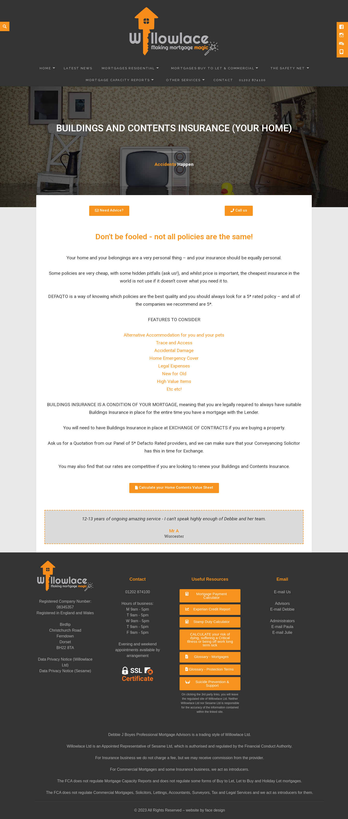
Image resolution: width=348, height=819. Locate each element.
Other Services (183, 80)
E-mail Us (282, 592)
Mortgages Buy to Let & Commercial (212, 68)
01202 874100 (252, 80)
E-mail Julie (282, 632)
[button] (210, 595)
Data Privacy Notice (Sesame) (65, 671)
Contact (223, 80)
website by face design (205, 810)
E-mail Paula (282, 627)
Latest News (78, 68)
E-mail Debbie (282, 609)
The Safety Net (287, 68)
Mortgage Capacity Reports (118, 80)
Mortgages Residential (128, 68)
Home (45, 68)
